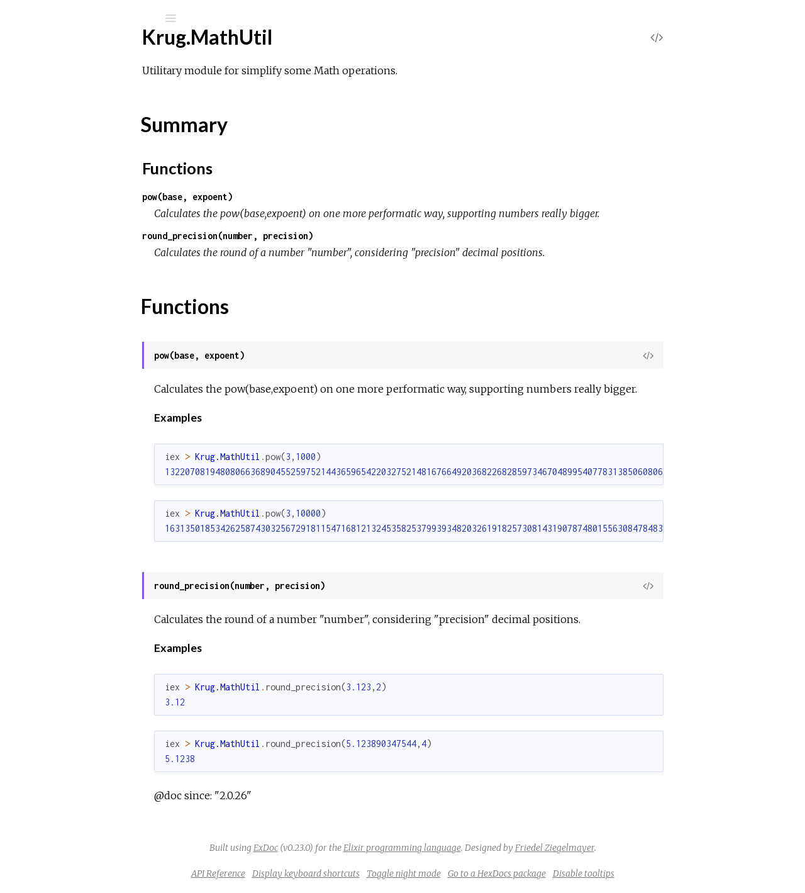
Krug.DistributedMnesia (91, 212)
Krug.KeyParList (74, 450)
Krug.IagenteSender (82, 399)
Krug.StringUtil (70, 825)
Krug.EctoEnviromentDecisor (103, 263)
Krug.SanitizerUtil (76, 689)
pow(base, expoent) (281, 196)
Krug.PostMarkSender (88, 638)
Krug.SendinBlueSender (90, 740)
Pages (44, 98)
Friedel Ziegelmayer (649, 847)
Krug (50, 51)
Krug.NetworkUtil (77, 604)
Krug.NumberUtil (76, 621)
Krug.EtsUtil (65, 314)
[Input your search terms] (94, 18)
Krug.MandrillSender (83, 484)
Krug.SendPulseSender (89, 706)
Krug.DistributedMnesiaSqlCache (111, 229)
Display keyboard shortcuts (400, 873)
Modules (52, 115)
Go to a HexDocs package (591, 873)
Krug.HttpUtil (68, 382)
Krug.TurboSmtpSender (90, 859)
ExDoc (360, 847)
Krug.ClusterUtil (73, 178)
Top (55, 538)
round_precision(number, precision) (322, 235)
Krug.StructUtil (71, 842)
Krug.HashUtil (69, 365)
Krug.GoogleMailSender (90, 348)
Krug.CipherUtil (72, 161)
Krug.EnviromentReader (91, 297)
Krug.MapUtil (67, 501)
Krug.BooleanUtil (75, 144)
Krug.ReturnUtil (72, 672)
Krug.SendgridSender (85, 723)
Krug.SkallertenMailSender (97, 757)
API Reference (313, 873)
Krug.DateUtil (69, 195)
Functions (76, 566)
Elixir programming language (496, 847)
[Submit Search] (18, 18)
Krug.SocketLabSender (89, 791)
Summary (67, 552)
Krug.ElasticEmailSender (92, 280)
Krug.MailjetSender (81, 467)
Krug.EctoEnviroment (86, 246)
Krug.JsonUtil (67, 433)
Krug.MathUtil (69, 518)
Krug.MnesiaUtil (73, 587)
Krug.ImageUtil (71, 416)
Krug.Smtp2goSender (85, 774)
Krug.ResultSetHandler (89, 655)
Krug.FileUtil (65, 331)
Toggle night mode (498, 873)
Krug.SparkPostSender (89, 808)
